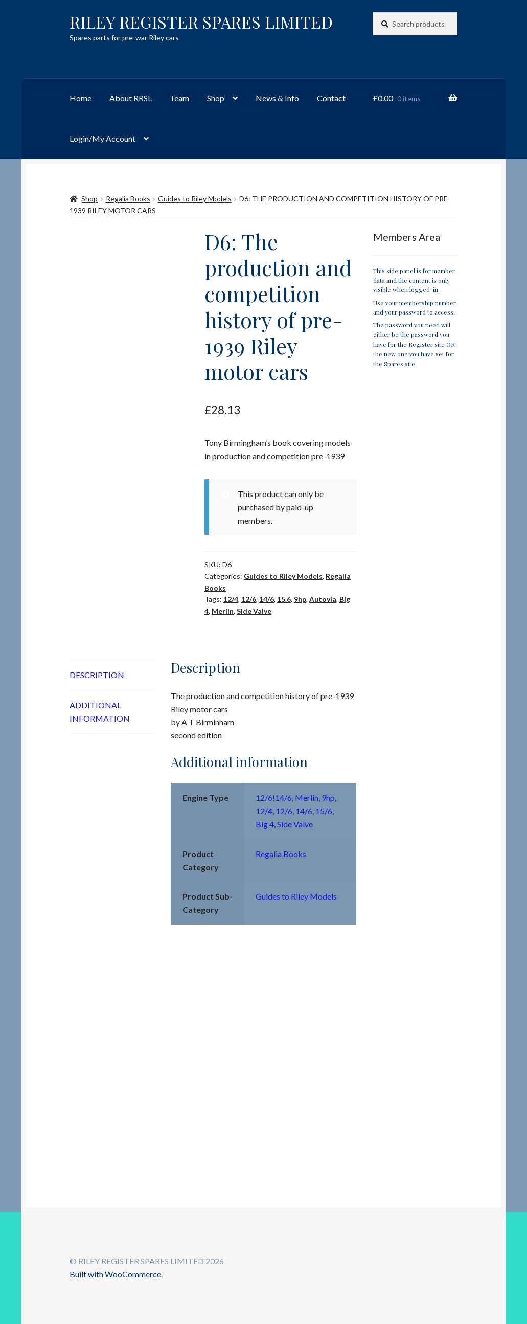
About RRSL (130, 98)
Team (179, 98)
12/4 (230, 599)
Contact (331, 98)
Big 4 (265, 824)
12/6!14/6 (274, 797)
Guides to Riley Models (195, 198)
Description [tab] (97, 675)
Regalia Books (128, 198)
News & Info (277, 98)
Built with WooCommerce (115, 1274)
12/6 (248, 599)
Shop (215, 98)
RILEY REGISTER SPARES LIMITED (201, 22)
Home (80, 98)
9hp (300, 599)
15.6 (284, 599)
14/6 (266, 599)
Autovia (322, 599)
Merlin (223, 611)
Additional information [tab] (100, 711)
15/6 (323, 811)
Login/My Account (102, 138)
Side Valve (254, 611)
